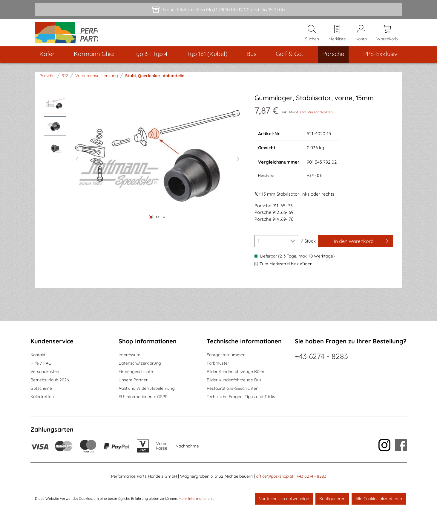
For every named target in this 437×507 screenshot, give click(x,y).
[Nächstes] (238, 165)
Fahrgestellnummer (226, 355)
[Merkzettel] (337, 36)
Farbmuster (218, 363)
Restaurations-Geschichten (232, 388)
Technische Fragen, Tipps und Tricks (241, 397)
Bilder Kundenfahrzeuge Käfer (235, 371)
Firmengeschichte (136, 371)
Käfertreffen (42, 397)
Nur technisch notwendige (284, 498)
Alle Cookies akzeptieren (378, 498)
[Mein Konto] (361, 36)
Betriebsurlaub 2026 (49, 380)
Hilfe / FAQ (41, 363)
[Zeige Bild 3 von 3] (164, 223)
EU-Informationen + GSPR (143, 397)
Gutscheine (41, 388)
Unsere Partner (133, 380)
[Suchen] (312, 36)
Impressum (129, 355)
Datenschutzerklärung (140, 363)
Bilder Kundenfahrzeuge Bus (234, 380)
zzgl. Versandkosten (316, 118)
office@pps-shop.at (274, 476)
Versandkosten (44, 371)
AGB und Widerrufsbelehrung (147, 388)
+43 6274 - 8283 (321, 356)
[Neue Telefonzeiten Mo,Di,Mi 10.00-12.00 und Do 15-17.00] (218, 9)
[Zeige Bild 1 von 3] (151, 223)
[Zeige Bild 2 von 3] (157, 223)
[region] (143, 165)
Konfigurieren (332, 498)
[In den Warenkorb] (355, 248)
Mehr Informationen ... (196, 498)
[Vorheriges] (76, 165)
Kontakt (37, 355)
